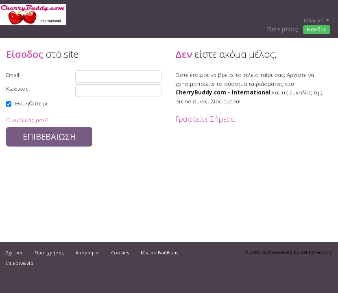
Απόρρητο (87, 252)
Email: (13, 75)
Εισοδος (316, 29)
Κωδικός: (18, 88)
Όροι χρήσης (49, 252)
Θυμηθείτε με (27, 103)
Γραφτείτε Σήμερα (205, 119)
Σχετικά (14, 252)
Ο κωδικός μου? (27, 120)
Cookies (120, 252)
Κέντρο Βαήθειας (160, 252)
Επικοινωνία (19, 263)
